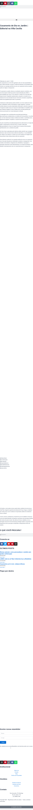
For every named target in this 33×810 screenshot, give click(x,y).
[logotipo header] (16, 14)
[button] (16, 20)
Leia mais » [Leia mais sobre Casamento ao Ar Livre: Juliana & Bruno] (2, 567)
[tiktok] (8, 3)
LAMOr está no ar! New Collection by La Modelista (15, 559)
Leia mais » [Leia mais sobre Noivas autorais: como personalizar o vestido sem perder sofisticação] (2, 557)
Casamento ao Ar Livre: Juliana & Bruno (12, 564)
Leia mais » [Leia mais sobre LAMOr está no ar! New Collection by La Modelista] (2, 562)
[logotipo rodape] (16, 756)
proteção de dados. (15, 747)
